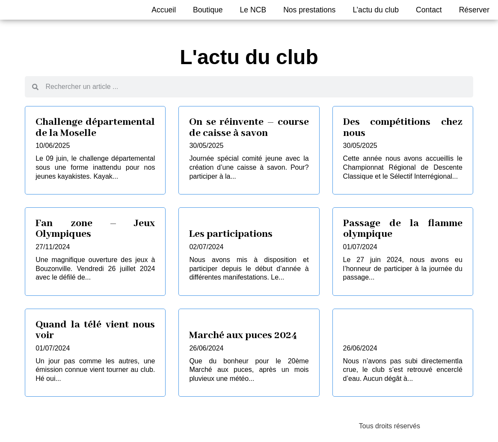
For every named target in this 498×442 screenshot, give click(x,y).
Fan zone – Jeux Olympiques (95, 229)
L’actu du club (376, 10)
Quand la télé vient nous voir (95, 330)
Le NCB (253, 10)
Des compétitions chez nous (402, 127)
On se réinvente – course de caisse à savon (248, 127)
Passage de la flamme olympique (402, 229)
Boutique (207, 10)
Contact (429, 10)
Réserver (474, 10)
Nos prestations (309, 10)
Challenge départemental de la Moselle (95, 127)
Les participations (231, 234)
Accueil (163, 10)
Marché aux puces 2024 (243, 335)
